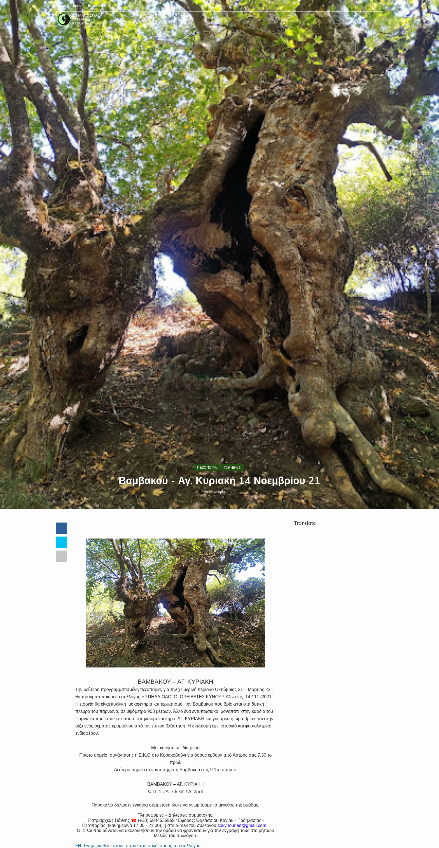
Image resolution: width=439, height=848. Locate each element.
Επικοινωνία (97, 5)
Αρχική (61, 5)
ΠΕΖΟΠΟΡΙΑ (207, 467)
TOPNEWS (232, 467)
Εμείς (77, 5)
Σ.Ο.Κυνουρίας (215, 492)
